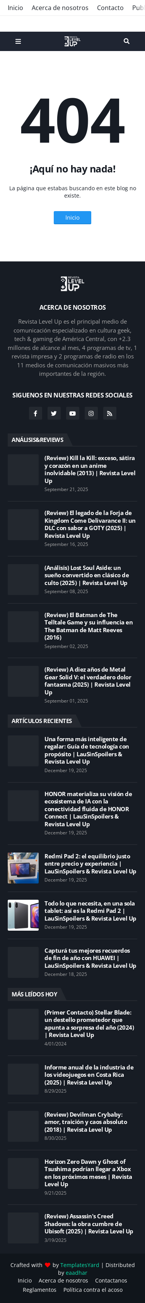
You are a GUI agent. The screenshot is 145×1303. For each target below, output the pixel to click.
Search (126, 41)
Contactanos (111, 1280)
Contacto (110, 7)
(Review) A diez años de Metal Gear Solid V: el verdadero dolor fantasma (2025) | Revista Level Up (87, 681)
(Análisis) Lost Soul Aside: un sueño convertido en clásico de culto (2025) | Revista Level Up (86, 575)
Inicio (15, 7)
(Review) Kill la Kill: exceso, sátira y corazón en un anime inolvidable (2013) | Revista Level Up (89, 469)
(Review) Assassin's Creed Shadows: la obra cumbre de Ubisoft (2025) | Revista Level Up (88, 1224)
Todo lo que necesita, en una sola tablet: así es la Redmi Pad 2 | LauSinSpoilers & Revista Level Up (90, 911)
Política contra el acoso (93, 1289)
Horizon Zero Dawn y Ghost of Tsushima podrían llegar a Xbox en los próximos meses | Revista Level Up (88, 1173)
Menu (18, 41)
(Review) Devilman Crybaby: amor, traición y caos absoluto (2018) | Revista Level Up (85, 1122)
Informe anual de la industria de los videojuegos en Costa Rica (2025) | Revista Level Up (88, 1075)
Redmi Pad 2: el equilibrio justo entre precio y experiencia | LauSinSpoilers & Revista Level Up (90, 864)
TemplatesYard (79, 1265)
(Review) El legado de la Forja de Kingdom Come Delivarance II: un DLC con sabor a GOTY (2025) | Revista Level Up (90, 524)
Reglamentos (39, 1289)
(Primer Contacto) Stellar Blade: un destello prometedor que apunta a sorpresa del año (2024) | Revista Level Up (89, 1024)
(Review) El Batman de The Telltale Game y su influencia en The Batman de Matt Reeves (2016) (88, 626)
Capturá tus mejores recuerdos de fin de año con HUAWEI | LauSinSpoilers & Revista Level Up (90, 958)
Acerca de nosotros (60, 7)
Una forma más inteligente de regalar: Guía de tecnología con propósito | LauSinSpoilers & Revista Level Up (86, 750)
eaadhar (76, 1272)
